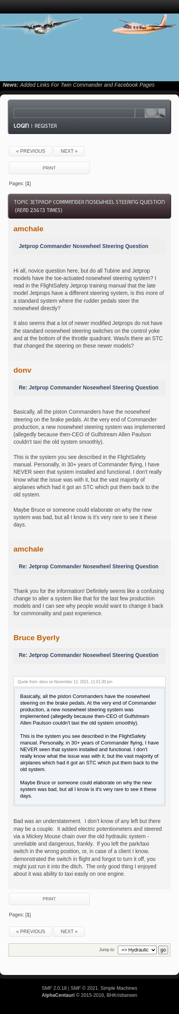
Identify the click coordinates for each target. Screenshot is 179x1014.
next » (69, 151)
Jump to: (107, 949)
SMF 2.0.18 (54, 988)
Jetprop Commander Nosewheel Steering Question (83, 246)
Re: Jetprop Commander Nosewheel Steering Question (88, 388)
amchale (28, 229)
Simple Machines (119, 988)
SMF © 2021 (84, 988)
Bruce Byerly (36, 638)
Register (46, 126)
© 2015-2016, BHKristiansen (89, 995)
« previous (30, 151)
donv (22, 370)
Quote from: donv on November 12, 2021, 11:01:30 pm (65, 682)
